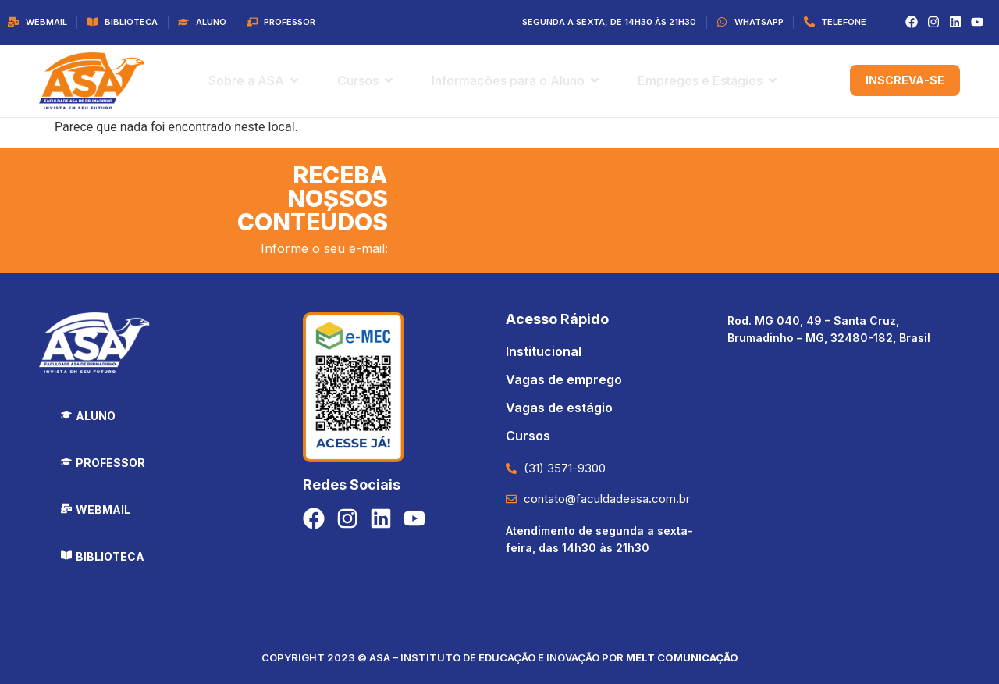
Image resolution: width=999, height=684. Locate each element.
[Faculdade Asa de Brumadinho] (843, 475)
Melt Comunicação (682, 657)
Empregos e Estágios (700, 80)
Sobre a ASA (246, 80)
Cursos (358, 80)
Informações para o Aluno (508, 80)
